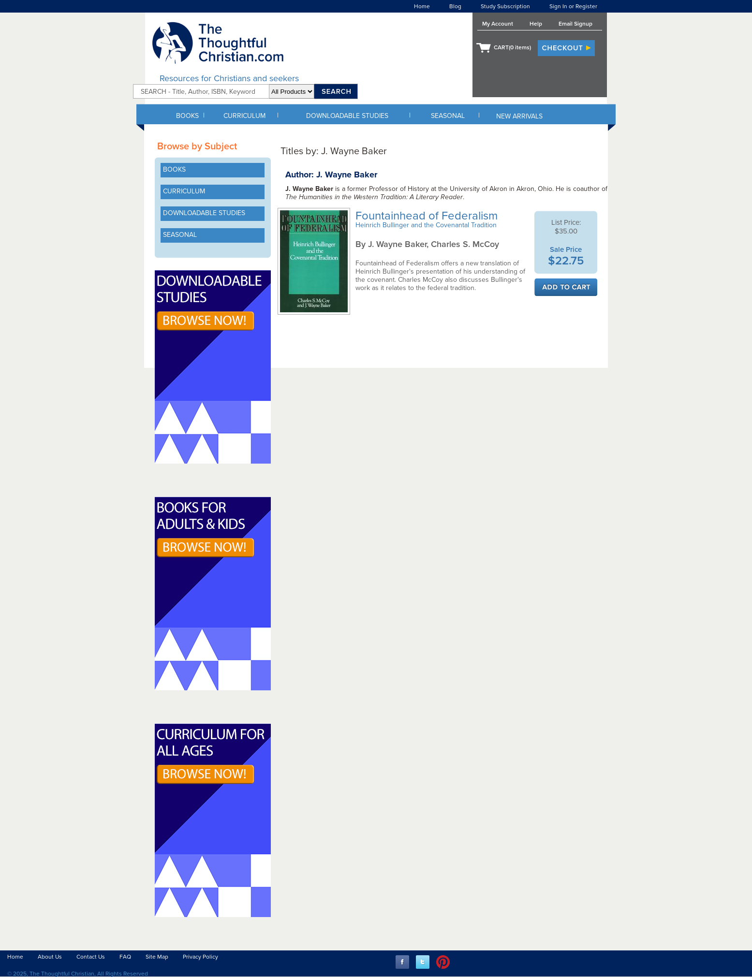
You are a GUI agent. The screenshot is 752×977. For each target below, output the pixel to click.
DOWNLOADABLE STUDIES (347, 116)
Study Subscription (505, 6)
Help (536, 23)
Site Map (157, 956)
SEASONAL (448, 116)
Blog (455, 6)
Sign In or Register (573, 6)
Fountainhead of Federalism (428, 216)
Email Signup (575, 23)
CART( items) (512, 47)
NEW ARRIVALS (519, 116)
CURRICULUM (244, 116)
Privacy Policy (200, 956)
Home (422, 6)
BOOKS (187, 116)
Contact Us (90, 956)
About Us (50, 956)
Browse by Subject (197, 146)
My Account (497, 23)
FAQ (125, 956)
